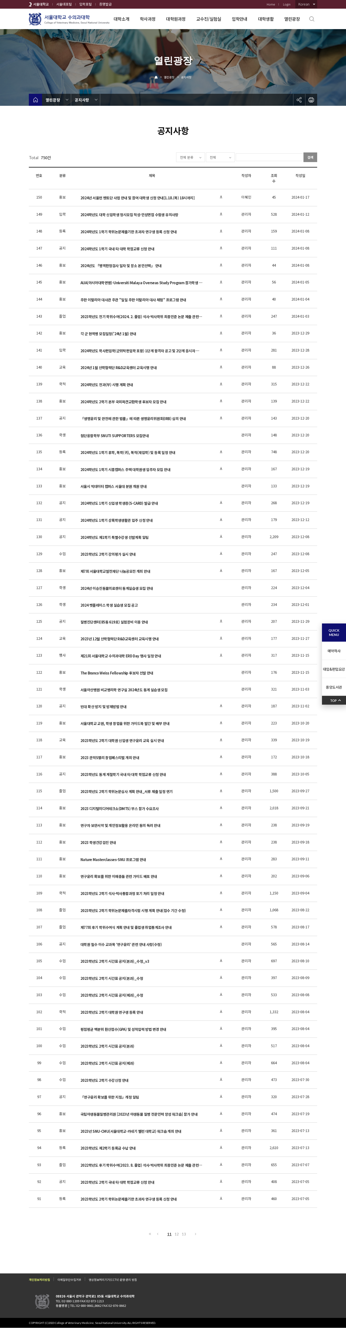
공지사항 (186, 77)
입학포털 (85, 4)
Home (271, 4)
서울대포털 (64, 4)
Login (286, 4)
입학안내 (239, 19)
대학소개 (121, 19)
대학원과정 (175, 19)
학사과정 (147, 19)
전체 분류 (172, 157)
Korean (303, 4)
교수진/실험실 (208, 19)
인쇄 (311, 100)
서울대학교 (41, 4)
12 (176, 1234)
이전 (157, 1234)
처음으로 (150, 1234)
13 (184, 1234)
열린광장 (292, 19)
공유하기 (299, 100)
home (35, 100)
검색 (310, 157)
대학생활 (266, 19)
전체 (198, 157)
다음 (195, 1234)
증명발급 (105, 4)
